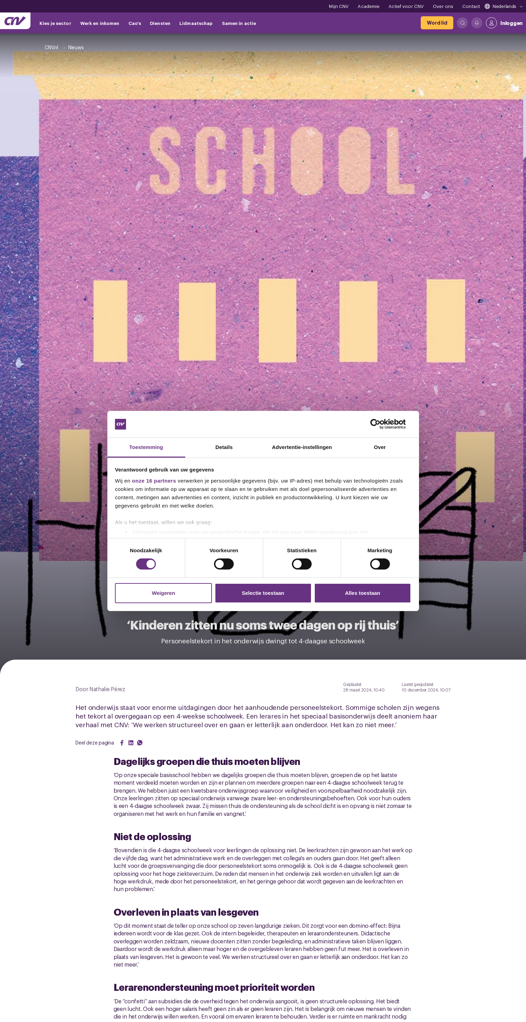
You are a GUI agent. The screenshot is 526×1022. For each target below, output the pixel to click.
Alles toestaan (362, 593)
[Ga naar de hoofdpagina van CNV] (15, 20)
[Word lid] (437, 22)
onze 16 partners (154, 481)
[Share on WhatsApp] (140, 743)
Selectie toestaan (263, 593)
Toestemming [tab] (146, 447)
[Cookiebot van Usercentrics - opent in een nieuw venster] (380, 424)
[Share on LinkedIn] (131, 743)
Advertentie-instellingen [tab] (302, 447)
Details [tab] (224, 447)
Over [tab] (380, 447)
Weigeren (163, 593)
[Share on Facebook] (122, 743)
